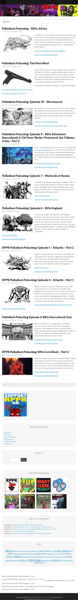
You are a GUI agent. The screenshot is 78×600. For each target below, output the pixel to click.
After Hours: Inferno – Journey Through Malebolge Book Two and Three (35, 529)
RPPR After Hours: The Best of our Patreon (38, 597)
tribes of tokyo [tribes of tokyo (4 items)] (63, 560)
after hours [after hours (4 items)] (35, 551)
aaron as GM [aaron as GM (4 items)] (16, 551)
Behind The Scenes (10, 437)
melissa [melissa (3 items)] (65, 557)
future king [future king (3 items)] (33, 557)
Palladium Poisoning (10, 441)
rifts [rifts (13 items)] (23, 560)
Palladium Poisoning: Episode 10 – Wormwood (32, 101)
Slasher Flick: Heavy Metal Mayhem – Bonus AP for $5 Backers (32, 533)
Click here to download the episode (13, 239)
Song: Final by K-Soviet (42, 196)
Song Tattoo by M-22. (42, 268)
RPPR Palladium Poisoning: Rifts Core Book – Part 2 (35, 352)
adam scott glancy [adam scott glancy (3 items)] (26, 551)
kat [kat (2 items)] (55, 557)
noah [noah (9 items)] (70, 556)
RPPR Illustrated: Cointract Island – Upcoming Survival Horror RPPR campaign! (27, 586)
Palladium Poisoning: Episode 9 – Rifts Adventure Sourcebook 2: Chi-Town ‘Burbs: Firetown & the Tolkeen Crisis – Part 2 (38, 137)
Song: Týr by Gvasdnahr (10, 235)
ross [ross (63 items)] (31, 560)
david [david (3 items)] (28, 554)
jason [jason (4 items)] (44, 557)
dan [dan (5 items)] (25, 554)
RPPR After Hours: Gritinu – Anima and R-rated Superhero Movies (33, 527)
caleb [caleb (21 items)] (65, 550)
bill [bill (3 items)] (51, 551)
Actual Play (7, 433)
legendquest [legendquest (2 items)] (59, 557)
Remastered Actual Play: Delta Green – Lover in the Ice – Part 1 (23, 579)
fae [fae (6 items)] (13, 557)
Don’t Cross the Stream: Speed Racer (23, 531)
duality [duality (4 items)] (50, 554)
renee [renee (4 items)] (14, 560)
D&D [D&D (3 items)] (22, 554)
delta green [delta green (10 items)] (42, 553)
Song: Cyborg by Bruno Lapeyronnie (46, 372)
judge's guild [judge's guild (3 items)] (50, 557)
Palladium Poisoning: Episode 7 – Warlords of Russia (36, 175)
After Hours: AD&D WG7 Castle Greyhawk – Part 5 (28, 525)
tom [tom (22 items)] (56, 560)
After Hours (7, 435)
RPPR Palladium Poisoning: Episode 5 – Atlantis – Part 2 (38, 247)
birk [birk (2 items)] (53, 551)
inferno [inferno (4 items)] (39, 557)
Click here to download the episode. (46, 55)
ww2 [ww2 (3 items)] (42, 562)
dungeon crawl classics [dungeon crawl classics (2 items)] (58, 554)
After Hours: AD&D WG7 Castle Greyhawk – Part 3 (18, 589)
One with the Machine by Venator (50, 163)
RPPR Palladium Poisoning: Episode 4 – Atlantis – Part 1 (38, 280)
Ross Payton (7, 31)
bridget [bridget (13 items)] (58, 551)
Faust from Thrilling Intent (43, 150)
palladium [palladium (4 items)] (8, 560)
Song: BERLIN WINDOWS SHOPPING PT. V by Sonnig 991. (54, 305)
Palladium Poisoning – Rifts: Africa (24, 28)
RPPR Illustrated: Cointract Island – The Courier (59, 580)
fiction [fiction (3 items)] (28, 557)
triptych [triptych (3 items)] (71, 560)
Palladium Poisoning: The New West (25, 63)
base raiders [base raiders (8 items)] (45, 551)
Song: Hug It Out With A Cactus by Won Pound (17, 89)
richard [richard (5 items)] (18, 560)
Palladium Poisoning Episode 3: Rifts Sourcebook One (37, 317)
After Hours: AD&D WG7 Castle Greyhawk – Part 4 (18, 583)
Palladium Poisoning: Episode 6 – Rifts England (32, 208)
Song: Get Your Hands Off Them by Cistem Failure (51, 126)
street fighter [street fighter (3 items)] (45, 560)
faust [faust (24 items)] (17, 556)
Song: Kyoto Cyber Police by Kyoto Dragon (49, 340)
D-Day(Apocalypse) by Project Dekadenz (52, 51)
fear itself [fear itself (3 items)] (23, 557)
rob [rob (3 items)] (26, 560)
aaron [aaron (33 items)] (8, 550)
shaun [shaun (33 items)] (37, 560)
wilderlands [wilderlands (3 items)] (37, 562)
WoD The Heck (8, 444)
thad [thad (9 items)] (51, 560)
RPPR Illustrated (9, 439)
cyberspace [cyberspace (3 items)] (17, 554)
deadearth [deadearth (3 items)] (33, 554)
